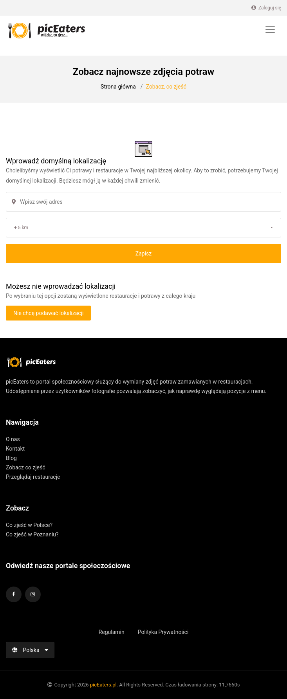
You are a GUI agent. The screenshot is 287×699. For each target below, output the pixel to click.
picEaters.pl (103, 685)
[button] (143, 227)
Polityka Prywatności (163, 632)
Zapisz (143, 253)
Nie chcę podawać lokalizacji (48, 313)
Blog (11, 458)
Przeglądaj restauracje (33, 477)
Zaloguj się (266, 8)
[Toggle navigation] (270, 29)
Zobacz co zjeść (25, 467)
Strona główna (118, 86)
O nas (13, 439)
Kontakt (15, 448)
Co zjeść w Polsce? (29, 525)
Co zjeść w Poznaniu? (32, 534)
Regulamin (112, 632)
